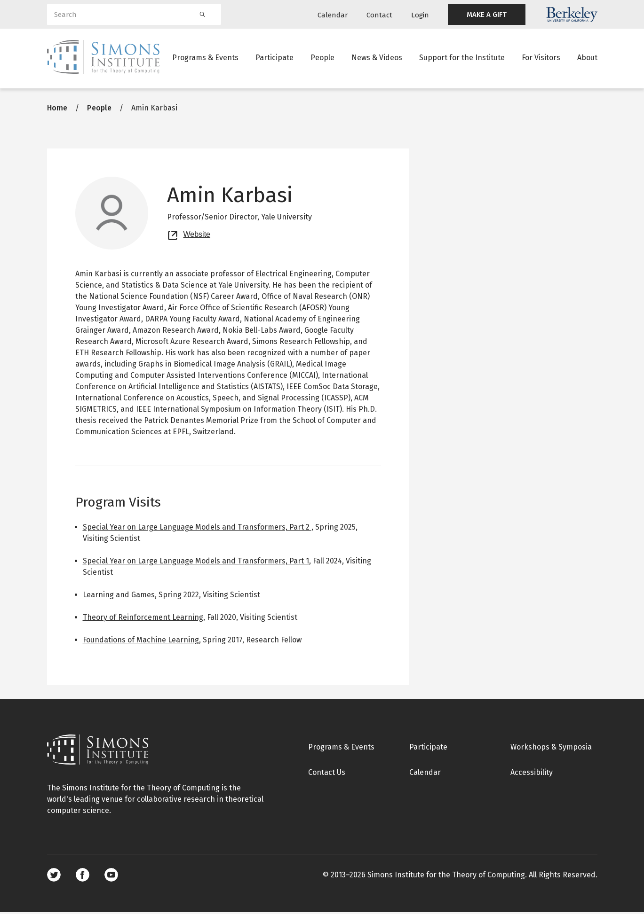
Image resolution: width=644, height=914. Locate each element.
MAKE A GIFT (487, 14)
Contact (379, 15)
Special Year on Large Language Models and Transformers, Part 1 (196, 562)
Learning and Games (119, 596)
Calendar (333, 15)
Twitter (54, 876)
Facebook (82, 876)
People (322, 58)
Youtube (111, 876)
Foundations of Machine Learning (141, 641)
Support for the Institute (462, 58)
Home (57, 109)
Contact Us (326, 773)
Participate (274, 58)
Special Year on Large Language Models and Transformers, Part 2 (197, 528)
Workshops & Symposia (551, 748)
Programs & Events (205, 58)
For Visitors (541, 58)
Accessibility (531, 773)
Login (420, 15)
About (587, 58)
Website (197, 235)
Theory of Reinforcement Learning (143, 618)
